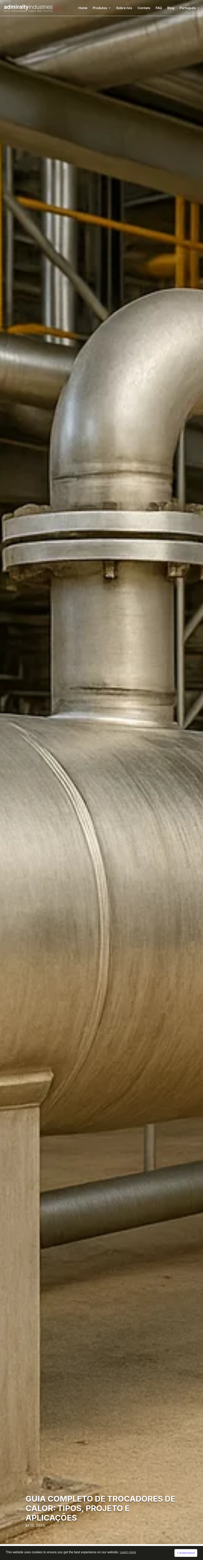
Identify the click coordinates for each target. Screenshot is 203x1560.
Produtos (100, 8)
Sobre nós (124, 8)
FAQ (159, 8)
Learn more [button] (128, 1552)
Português (188, 8)
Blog (170, 8)
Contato (144, 8)
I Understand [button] (186, 1552)
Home (82, 8)
